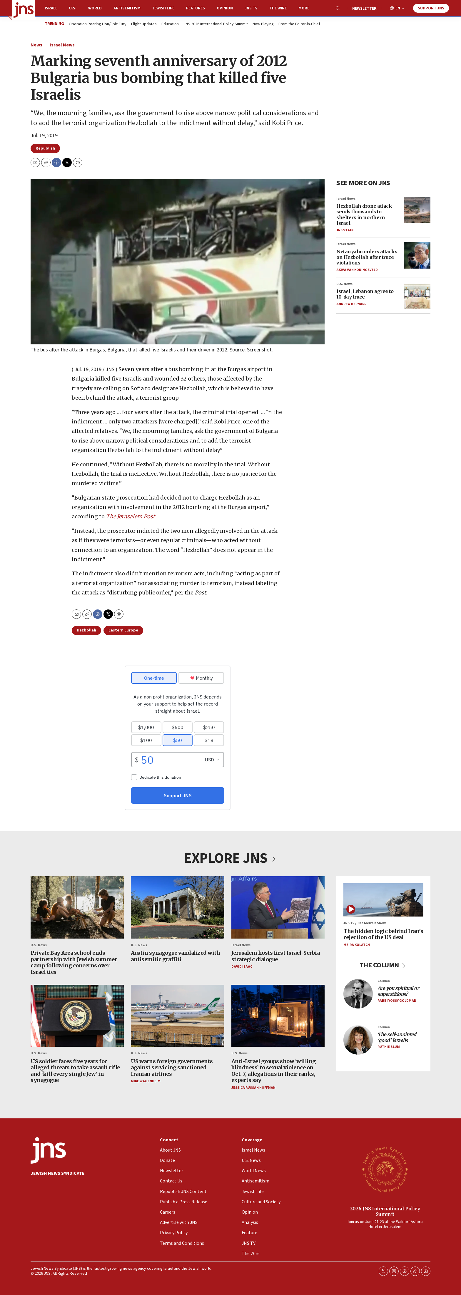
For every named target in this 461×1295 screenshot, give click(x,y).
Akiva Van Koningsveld (357, 269)
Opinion (225, 8)
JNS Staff (344, 230)
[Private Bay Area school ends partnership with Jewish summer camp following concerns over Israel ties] (77, 907)
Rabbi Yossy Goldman (397, 1000)
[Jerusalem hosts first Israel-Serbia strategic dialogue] (278, 907)
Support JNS (431, 8)
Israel (51, 8)
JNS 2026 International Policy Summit (215, 24)
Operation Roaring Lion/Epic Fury (97, 24)
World (95, 8)
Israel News (62, 45)
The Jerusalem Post (130, 516)
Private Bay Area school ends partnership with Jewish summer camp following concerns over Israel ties (74, 962)
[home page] (23, 10)
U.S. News (344, 283)
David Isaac (241, 966)
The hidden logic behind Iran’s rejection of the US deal (383, 934)
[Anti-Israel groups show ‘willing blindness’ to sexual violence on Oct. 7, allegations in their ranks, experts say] (278, 1016)
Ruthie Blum (389, 1046)
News (36, 45)
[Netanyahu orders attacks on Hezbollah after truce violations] (417, 255)
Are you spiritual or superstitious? (398, 991)
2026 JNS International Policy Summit (385, 1211)
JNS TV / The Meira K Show (364, 923)
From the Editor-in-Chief (299, 24)
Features (195, 8)
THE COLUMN (383, 965)
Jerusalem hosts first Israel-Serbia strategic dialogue (275, 956)
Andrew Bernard (351, 303)
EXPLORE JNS (230, 858)
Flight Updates (144, 24)
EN (397, 8)
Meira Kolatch (356, 944)
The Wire (278, 8)
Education (170, 24)
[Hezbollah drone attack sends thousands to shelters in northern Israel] (417, 210)
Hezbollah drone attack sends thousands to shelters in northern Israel (364, 214)
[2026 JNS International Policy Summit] (384, 1169)
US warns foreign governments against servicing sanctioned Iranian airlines (172, 1067)
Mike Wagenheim (146, 1081)
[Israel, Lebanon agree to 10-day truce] (417, 295)
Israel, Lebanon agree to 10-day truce (364, 294)
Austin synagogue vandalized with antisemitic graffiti (175, 956)
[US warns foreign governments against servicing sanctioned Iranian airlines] (177, 1016)
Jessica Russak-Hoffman (253, 1087)
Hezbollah (86, 630)
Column (384, 981)
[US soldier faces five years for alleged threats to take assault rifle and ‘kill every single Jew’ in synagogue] (77, 1016)
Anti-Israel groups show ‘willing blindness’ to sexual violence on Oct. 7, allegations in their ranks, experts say (273, 1071)
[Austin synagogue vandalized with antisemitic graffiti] (177, 907)
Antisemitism (127, 8)
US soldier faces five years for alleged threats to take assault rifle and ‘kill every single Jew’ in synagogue (75, 1071)
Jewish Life (163, 8)
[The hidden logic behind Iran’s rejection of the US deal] (383, 900)
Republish (45, 148)
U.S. (72, 8)
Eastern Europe (123, 630)
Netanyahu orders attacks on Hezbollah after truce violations (366, 256)
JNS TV (251, 8)
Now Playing (263, 24)
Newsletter (364, 8)
